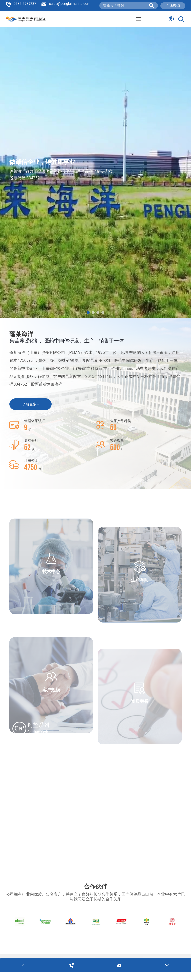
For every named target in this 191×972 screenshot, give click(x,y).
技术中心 (51, 603)
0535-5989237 (25, 4)
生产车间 (140, 617)
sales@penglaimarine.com (69, 4)
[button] (88, 312)
